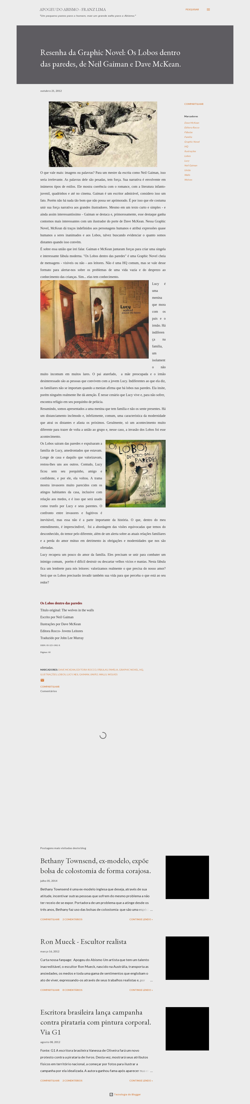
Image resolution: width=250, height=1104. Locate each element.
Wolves (188, 179)
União (187, 170)
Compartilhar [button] (193, 103)
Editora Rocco (191, 127)
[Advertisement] (97, 804)
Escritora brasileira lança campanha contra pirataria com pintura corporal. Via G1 (95, 1022)
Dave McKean (191, 122)
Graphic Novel (192, 141)
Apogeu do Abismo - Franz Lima (73, 9)
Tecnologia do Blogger (125, 1094)
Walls (187, 174)
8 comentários (72, 989)
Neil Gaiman (190, 165)
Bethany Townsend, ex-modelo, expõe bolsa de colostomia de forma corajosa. (95, 865)
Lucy (186, 160)
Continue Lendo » (141, 919)
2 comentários (72, 919)
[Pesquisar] (192, 9)
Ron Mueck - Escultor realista (83, 941)
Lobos (187, 155)
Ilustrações (190, 151)
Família (188, 137)
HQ (186, 146)
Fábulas (188, 132)
